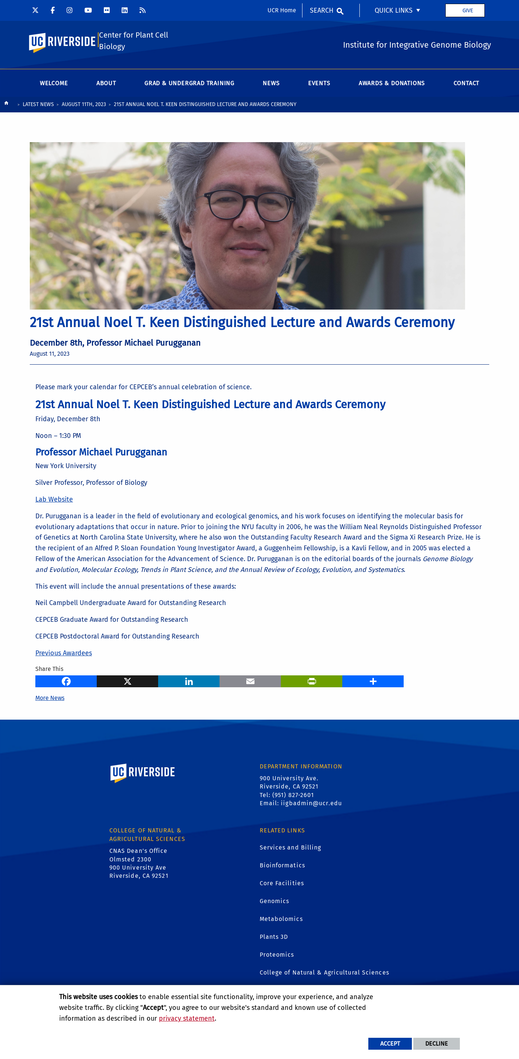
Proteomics (277, 956)
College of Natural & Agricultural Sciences (324, 974)
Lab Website (54, 501)
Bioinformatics (282, 866)
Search (321, 10)
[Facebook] (66, 682)
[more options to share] (373, 682)
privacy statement (187, 1018)
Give (467, 10)
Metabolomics (281, 920)
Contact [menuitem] (467, 84)
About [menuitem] (106, 84)
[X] (127, 682)
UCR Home (281, 10)
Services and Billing (290, 848)
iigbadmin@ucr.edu (311, 804)
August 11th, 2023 (84, 106)
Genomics (274, 902)
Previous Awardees (63, 654)
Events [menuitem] (319, 84)
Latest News (38, 106)
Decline (436, 1043)
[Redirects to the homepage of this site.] (6, 106)
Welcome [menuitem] (54, 84)
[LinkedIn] (189, 682)
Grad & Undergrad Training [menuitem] (189, 84)
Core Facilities (282, 884)
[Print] (311, 682)
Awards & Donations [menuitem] (392, 84)
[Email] (250, 682)
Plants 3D (274, 938)
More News (49, 699)
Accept (390, 1043)
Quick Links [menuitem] (394, 10)
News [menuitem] (271, 84)
